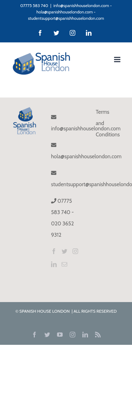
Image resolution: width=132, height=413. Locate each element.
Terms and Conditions (107, 123)
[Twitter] (64, 251)
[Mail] (64, 264)
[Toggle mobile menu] (117, 59)
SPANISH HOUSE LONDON (45, 311)
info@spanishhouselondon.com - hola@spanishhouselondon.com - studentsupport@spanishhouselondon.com (70, 12)
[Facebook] (54, 251)
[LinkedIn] (54, 264)
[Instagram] (75, 251)
